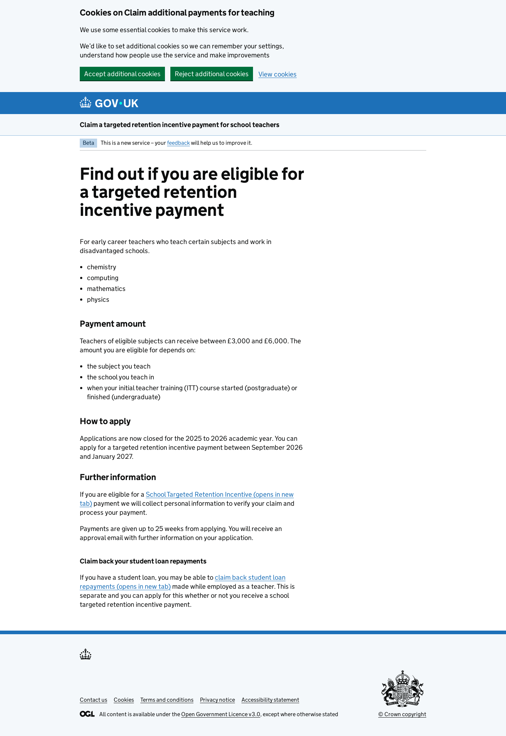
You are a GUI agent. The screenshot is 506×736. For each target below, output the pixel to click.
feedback (178, 142)
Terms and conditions (166, 699)
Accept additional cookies (122, 74)
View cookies (277, 74)
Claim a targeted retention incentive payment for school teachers (179, 125)
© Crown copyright (402, 714)
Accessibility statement (270, 699)
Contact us (93, 699)
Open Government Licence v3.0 (220, 714)
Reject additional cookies (212, 74)
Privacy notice (217, 699)
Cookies (124, 699)
